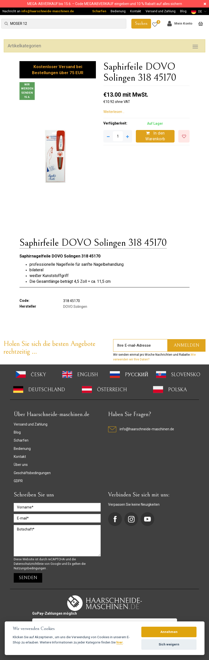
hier (119, 642)
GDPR (18, 481)
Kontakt (135, 11)
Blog (183, 11)
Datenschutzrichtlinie (29, 564)
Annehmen (169, 632)
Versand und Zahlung (161, 11)
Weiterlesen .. (113, 112)
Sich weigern (169, 644)
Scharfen (99, 11)
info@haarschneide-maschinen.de (47, 11)
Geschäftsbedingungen (32, 473)
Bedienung (118, 11)
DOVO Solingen (75, 307)
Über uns (21, 465)
